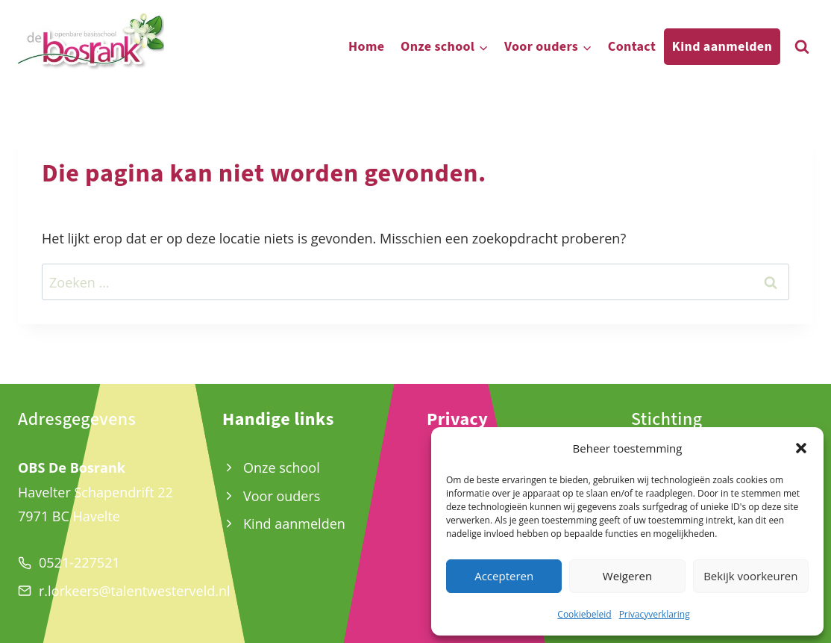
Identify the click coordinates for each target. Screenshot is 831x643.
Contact (632, 46)
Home (366, 46)
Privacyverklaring (654, 614)
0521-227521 (79, 562)
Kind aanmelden (722, 46)
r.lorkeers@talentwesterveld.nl (135, 591)
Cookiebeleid (584, 614)
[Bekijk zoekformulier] (802, 47)
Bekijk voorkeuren (750, 575)
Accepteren (503, 575)
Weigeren (627, 575)
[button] (801, 448)
